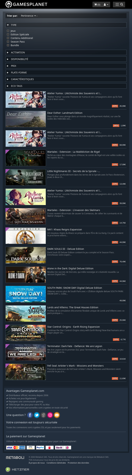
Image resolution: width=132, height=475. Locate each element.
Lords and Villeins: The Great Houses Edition (72, 307)
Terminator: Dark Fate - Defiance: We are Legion (74, 346)
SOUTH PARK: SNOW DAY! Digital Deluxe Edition (74, 287)
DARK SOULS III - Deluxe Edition (65, 249)
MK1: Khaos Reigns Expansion (64, 229)
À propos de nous (37, 462)
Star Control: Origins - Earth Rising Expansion (73, 326)
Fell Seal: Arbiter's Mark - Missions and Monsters (75, 365)
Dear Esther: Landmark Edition (64, 113)
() (97, 4)
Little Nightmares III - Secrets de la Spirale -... (73, 171)
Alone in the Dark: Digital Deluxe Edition (70, 268)
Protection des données (78, 462)
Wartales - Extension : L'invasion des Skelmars (73, 210)
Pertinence (29, 15)
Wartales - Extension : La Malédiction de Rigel (73, 151)
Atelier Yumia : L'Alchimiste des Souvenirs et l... (74, 93)
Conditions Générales (56, 462)
